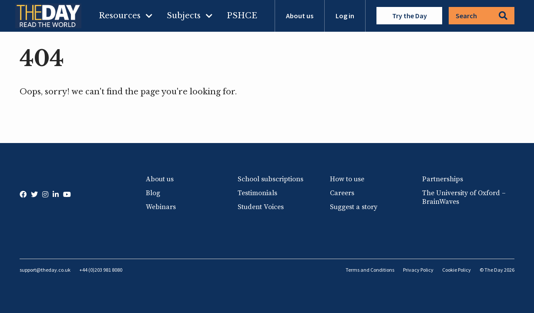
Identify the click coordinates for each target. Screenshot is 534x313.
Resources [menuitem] (120, 15)
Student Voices (261, 207)
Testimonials (257, 193)
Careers (342, 193)
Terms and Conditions (370, 269)
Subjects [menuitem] (184, 15)
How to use (347, 179)
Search (481, 15)
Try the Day (409, 15)
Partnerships (442, 179)
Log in (345, 15)
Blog (153, 193)
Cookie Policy (456, 269)
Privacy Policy (418, 269)
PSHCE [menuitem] (242, 15)
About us (299, 15)
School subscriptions (270, 179)
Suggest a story (353, 207)
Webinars (161, 207)
